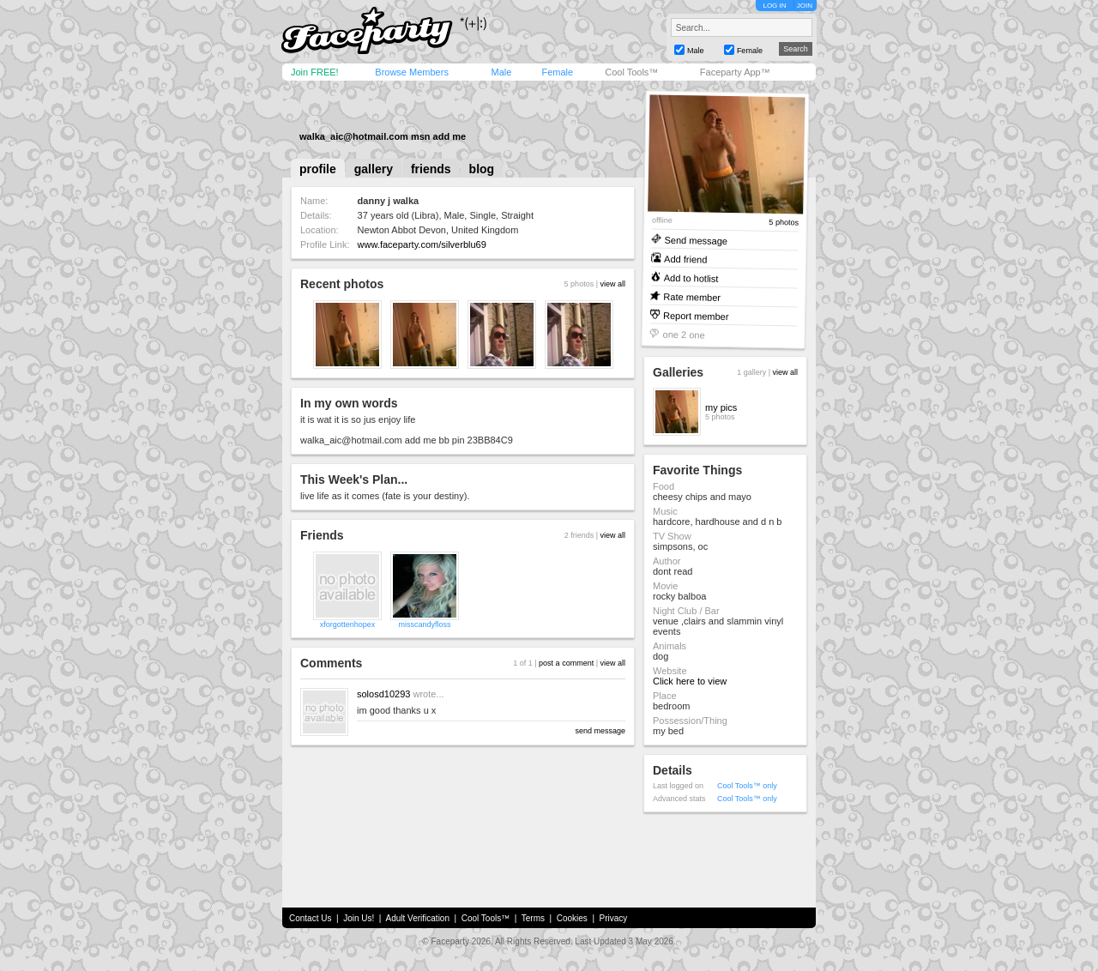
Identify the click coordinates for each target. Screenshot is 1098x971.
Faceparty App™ (735, 72)
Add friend (685, 258)
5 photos (784, 222)
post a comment (566, 663)
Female (557, 72)
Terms (533, 918)
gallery (373, 169)
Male (501, 72)
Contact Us (310, 918)
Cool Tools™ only (747, 785)
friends (431, 169)
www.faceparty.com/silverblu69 (422, 244)
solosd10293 (383, 694)
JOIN (804, 5)
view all (612, 284)
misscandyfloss (424, 624)
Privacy (614, 918)
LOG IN (774, 5)
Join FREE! (315, 72)
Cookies (572, 918)
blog (482, 169)
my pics (721, 407)
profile (317, 169)
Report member (696, 315)
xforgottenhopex (348, 624)
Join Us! (358, 918)
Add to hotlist (691, 277)
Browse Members (412, 72)
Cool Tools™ (631, 72)
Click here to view (690, 681)
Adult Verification (417, 918)
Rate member (692, 296)
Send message (695, 239)
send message (600, 731)
